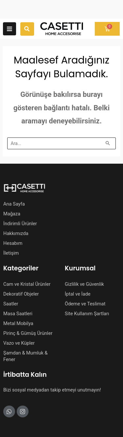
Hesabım (12, 243)
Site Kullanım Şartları (87, 314)
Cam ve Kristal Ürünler (27, 284)
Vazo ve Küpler (19, 343)
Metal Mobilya (18, 323)
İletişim (11, 253)
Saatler (10, 304)
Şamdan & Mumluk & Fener (25, 356)
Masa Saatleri (17, 314)
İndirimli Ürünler (20, 224)
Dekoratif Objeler (21, 294)
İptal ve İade (78, 294)
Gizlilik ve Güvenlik (84, 284)
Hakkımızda (15, 233)
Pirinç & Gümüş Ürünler (27, 333)
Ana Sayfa (14, 204)
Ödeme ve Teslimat (85, 304)
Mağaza (11, 214)
